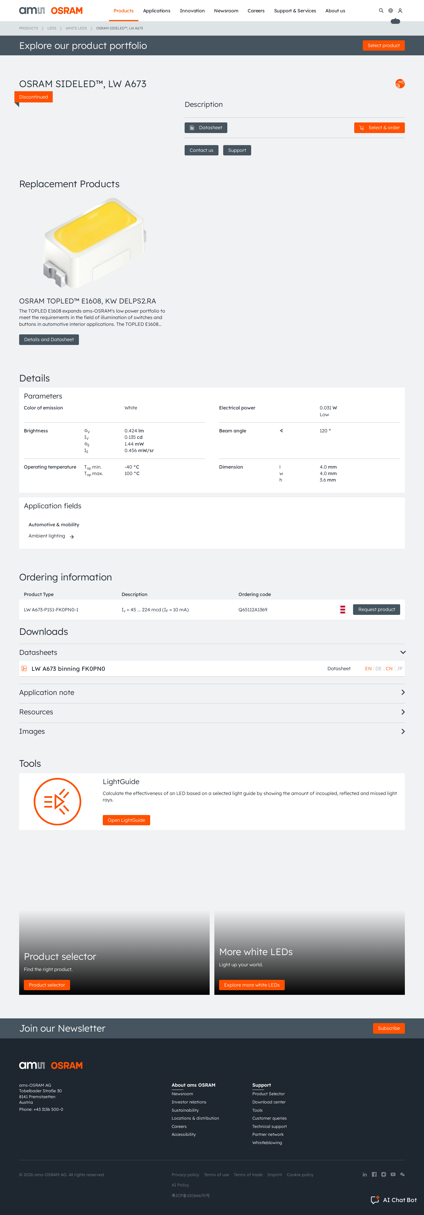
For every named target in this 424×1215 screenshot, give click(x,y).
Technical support (269, 1126)
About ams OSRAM (194, 1085)
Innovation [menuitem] (192, 11)
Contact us (201, 150)
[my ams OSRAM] (400, 10)
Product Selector (268, 1093)
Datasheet (206, 127)
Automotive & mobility (54, 524)
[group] (94, 270)
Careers (179, 1126)
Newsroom (182, 1093)
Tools (257, 1110)
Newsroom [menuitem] (226, 11)
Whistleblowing (267, 1142)
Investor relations (189, 1102)
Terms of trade (248, 1174)
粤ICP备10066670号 (191, 1195)
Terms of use (216, 1174)
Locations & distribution (195, 1118)
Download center (269, 1102)
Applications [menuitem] (156, 11)
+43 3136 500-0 (48, 1109)
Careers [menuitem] (256, 11)
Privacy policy (185, 1174)
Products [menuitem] (123, 11)
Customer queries (269, 1118)
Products (28, 28)
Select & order (379, 127)
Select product (384, 45)
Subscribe (389, 1028)
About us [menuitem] (335, 11)
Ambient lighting (47, 536)
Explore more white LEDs (252, 985)
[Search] (381, 10)
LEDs (51, 28)
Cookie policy (300, 1174)
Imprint (274, 1174)
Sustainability (185, 1110)
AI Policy (180, 1185)
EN (368, 668)
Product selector (47, 985)
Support (237, 150)
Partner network (268, 1134)
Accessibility (184, 1134)
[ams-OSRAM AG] (50, 10)
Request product (376, 609)
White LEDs (76, 28)
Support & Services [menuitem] (295, 11)
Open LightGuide (126, 820)
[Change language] (390, 10)
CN (389, 668)
